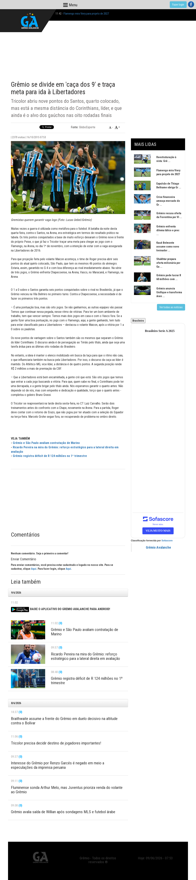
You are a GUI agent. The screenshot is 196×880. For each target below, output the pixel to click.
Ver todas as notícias (171, 307)
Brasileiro (138, 320)
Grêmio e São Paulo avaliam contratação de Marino (46, 443)
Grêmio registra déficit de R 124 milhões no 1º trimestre (50, 456)
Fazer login (178, 4)
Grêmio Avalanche (158, 547)
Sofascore (167, 540)
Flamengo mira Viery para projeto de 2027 (86, 13)
